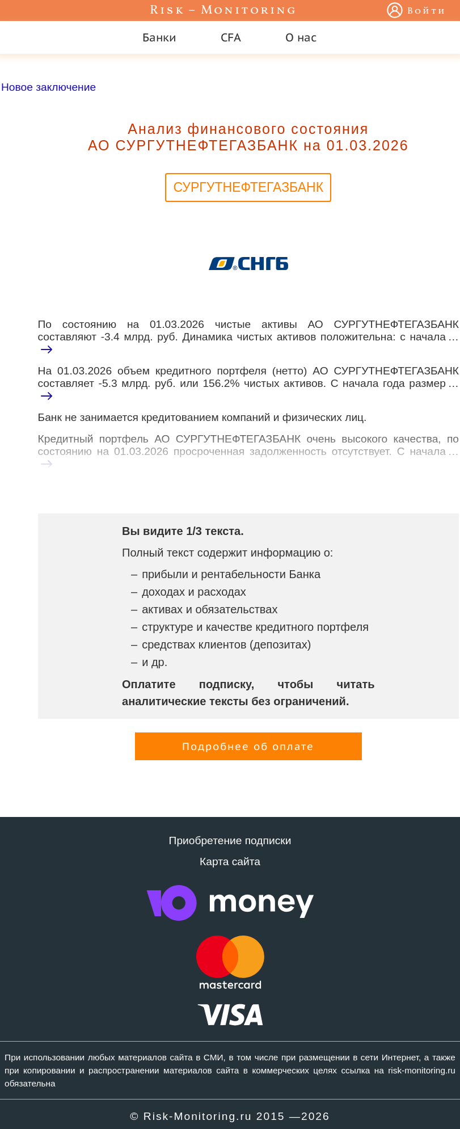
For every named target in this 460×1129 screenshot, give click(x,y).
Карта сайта (230, 861)
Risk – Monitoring (223, 10)
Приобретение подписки (230, 840)
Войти (426, 11)
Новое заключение (48, 87)
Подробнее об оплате (248, 746)
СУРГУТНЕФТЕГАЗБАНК (248, 187)
